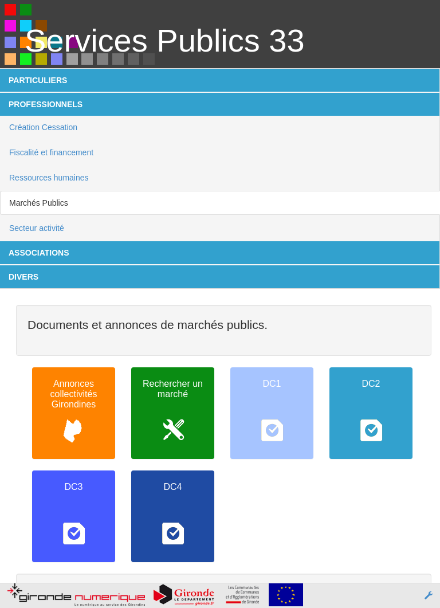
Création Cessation (43, 127)
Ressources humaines (49, 177)
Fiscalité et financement (51, 152)
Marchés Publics (38, 202)
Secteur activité (36, 228)
